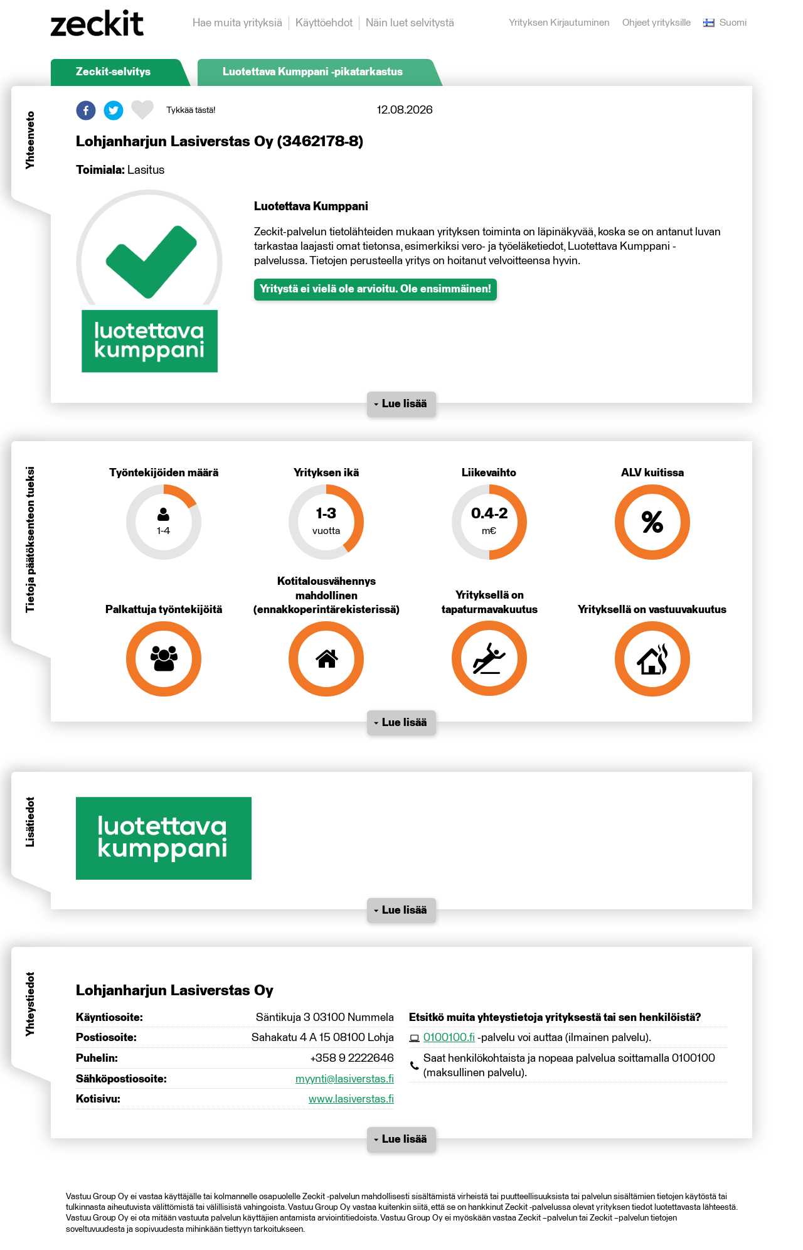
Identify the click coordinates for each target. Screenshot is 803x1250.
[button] (86, 110)
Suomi (725, 23)
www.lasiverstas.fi (351, 1099)
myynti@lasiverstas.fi (344, 1079)
